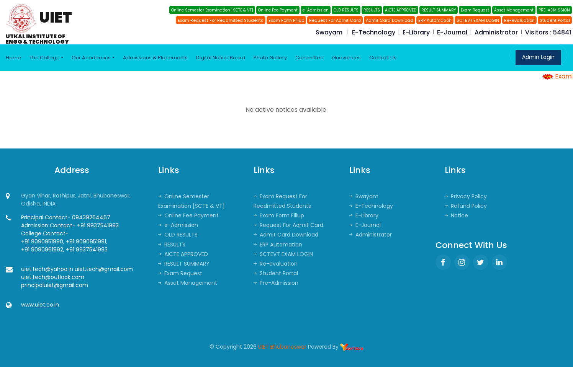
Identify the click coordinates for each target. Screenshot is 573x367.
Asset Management (514, 10)
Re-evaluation (519, 20)
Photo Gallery (270, 57)
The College (44, 57)
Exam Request (475, 10)
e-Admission (316, 10)
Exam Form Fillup (286, 20)
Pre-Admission (276, 283)
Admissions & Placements (155, 57)
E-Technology (373, 32)
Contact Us (382, 57)
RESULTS (371, 10)
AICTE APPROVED (400, 10)
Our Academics (91, 57)
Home (13, 57)
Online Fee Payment (278, 10)
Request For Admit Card (335, 20)
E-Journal (452, 32)
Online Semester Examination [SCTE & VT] (212, 10)
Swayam (329, 32)
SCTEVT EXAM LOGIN (478, 20)
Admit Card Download (389, 20)
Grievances (346, 57)
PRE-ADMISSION (554, 10)
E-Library (416, 32)
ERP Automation (435, 20)
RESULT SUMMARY (438, 10)
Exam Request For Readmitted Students (221, 20)
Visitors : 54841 (548, 32)
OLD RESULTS (346, 10)
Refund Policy (466, 206)
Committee (309, 57)
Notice (456, 215)
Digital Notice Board (220, 57)
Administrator (496, 32)
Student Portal (555, 20)
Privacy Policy (466, 196)
